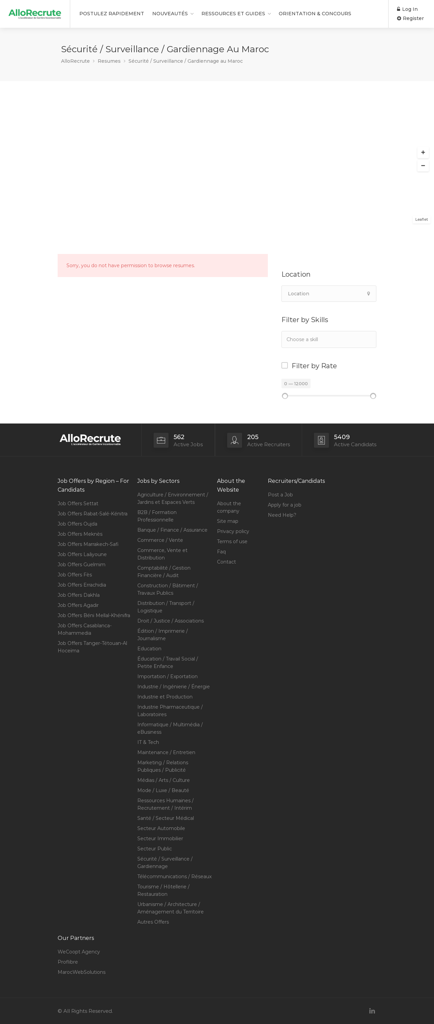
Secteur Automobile (161, 828)
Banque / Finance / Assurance (172, 530)
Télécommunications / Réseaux (174, 876)
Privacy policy (233, 531)
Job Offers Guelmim (81, 565)
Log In (407, 9)
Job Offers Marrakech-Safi (88, 544)
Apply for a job (284, 505)
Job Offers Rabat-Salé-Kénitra (92, 514)
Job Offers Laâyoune (82, 554)
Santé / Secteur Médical (165, 818)
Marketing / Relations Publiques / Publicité (162, 766)
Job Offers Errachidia (82, 585)
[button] (423, 152)
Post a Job (280, 495)
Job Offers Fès (75, 575)
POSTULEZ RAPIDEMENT (111, 14)
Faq (221, 552)
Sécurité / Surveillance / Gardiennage (165, 862)
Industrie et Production (165, 697)
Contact (226, 562)
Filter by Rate (314, 366)
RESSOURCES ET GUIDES (233, 14)
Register (410, 18)
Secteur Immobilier (160, 838)
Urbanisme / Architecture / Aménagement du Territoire (170, 908)
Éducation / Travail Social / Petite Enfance (167, 662)
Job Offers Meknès (80, 534)
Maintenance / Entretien (166, 752)
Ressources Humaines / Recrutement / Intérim (165, 804)
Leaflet (421, 219)
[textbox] (320, 339)
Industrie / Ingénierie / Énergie (173, 687)
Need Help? (282, 515)
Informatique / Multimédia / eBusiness (170, 728)
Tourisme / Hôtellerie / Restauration (163, 890)
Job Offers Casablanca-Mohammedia (85, 629)
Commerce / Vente (160, 540)
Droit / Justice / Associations (170, 621)
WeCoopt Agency (79, 952)
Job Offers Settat (78, 503)
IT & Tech (148, 742)
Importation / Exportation (167, 676)
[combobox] (328, 339)
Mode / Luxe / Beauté (163, 790)
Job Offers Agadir (78, 605)
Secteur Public (154, 849)
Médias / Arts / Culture (163, 780)
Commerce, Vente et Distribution (162, 554)
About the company (229, 507)
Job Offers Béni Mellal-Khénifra (94, 615)
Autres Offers (153, 922)
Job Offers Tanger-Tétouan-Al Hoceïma (92, 647)
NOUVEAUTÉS (170, 14)
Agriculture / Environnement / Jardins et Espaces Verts (172, 498)
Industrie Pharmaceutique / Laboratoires (170, 710)
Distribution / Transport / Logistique (165, 607)
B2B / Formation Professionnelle (157, 516)
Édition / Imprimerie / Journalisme (162, 635)
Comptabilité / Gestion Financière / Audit (164, 571)
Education (149, 649)
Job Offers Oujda (77, 524)
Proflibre (68, 962)
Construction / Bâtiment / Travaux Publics (167, 589)
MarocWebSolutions (81, 972)
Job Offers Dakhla (79, 595)
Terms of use (232, 541)
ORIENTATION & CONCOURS (315, 14)
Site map (227, 521)
